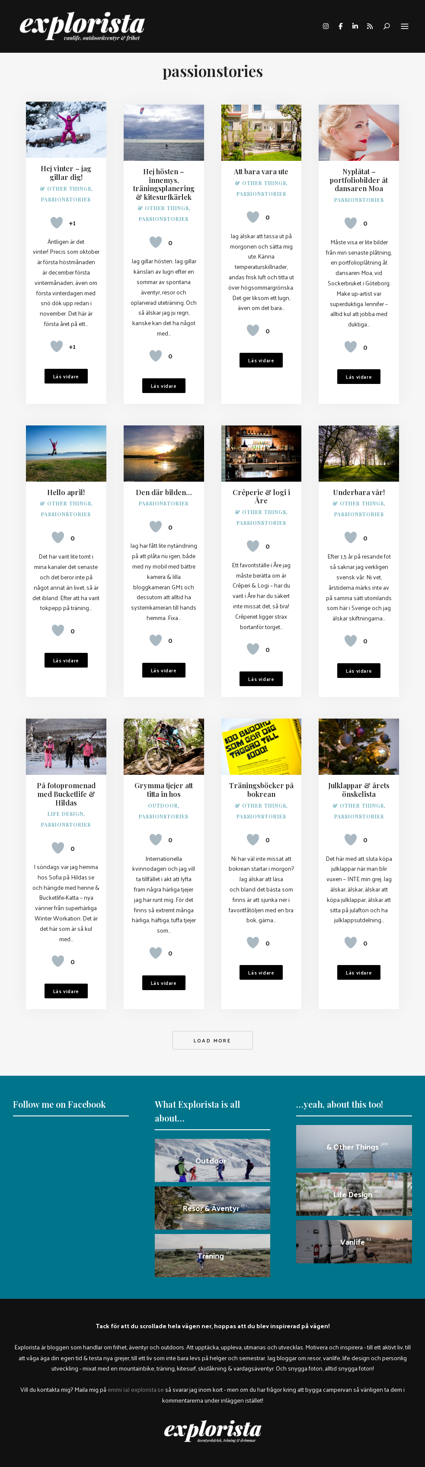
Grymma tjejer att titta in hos (164, 786)
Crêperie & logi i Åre (261, 493)
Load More (213, 1036)
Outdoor (163, 801)
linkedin (355, 26)
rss (369, 26)
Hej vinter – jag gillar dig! (66, 172)
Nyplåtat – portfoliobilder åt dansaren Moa (359, 176)
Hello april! (66, 488)
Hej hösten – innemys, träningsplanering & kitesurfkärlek (164, 181)
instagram (325, 26)
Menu (405, 27)
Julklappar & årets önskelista (359, 786)
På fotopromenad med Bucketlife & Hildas (66, 790)
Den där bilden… (164, 488)
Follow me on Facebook (59, 1100)
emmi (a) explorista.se (136, 1384)
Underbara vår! (359, 488)
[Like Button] (56, 222)
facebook (340, 26)
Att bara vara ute (261, 168)
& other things (65, 188)
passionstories (66, 198)
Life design (65, 809)
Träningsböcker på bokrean (261, 786)
